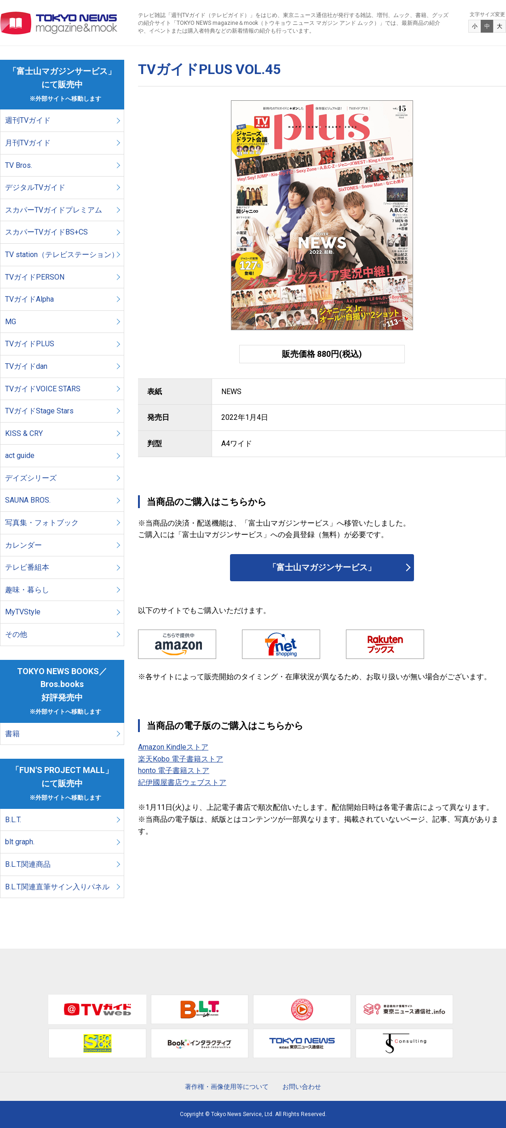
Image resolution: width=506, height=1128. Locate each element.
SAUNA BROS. (28, 500)
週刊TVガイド (28, 120)
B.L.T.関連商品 (28, 864)
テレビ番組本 (27, 567)
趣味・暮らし (27, 589)
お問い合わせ (301, 1086)
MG (10, 321)
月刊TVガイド (28, 142)
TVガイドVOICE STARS (42, 388)
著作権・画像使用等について (227, 1086)
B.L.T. (13, 819)
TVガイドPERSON (34, 277)
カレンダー (23, 545)
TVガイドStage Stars (39, 411)
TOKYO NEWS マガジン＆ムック (59, 23)
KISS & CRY (24, 433)
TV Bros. (18, 165)
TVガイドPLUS (29, 343)
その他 (16, 634)
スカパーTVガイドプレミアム (53, 210)
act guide (19, 455)
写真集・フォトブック (42, 522)
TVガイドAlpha (29, 299)
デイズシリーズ (31, 478)
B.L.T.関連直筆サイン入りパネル (57, 886)
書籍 (12, 733)
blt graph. (19, 841)
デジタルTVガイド (35, 187)
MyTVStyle (22, 611)
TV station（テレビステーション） (62, 254)
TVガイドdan (26, 366)
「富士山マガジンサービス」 (322, 567)
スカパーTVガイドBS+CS (46, 232)
